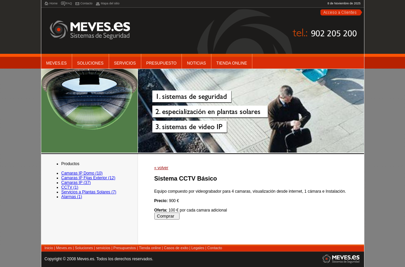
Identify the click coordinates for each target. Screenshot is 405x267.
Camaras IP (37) (76, 182)
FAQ (69, 3)
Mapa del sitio (110, 3)
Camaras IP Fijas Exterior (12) (88, 178)
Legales (197, 248)
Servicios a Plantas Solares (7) (88, 192)
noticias (196, 63)
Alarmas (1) (71, 196)
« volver (161, 167)
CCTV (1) (70, 187)
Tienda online (150, 248)
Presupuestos (124, 248)
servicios (103, 248)
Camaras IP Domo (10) (82, 173)
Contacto (87, 3)
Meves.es (56, 63)
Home (54, 3)
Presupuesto (161, 63)
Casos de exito (176, 248)
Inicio (49, 248)
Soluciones (90, 63)
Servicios (125, 63)
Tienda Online (231, 63)
